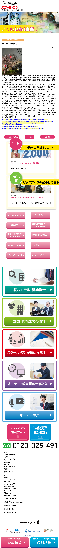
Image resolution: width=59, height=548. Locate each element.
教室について (7, 492)
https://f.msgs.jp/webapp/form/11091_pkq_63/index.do (26, 123)
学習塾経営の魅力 (9, 486)
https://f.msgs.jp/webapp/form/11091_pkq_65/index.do (20, 126)
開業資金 (6, 464)
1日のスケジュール (9, 493)
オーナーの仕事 (8, 490)
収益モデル (7, 462)
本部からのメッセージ (10, 488)
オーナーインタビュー (10, 495)
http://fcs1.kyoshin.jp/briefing (34, 128)
